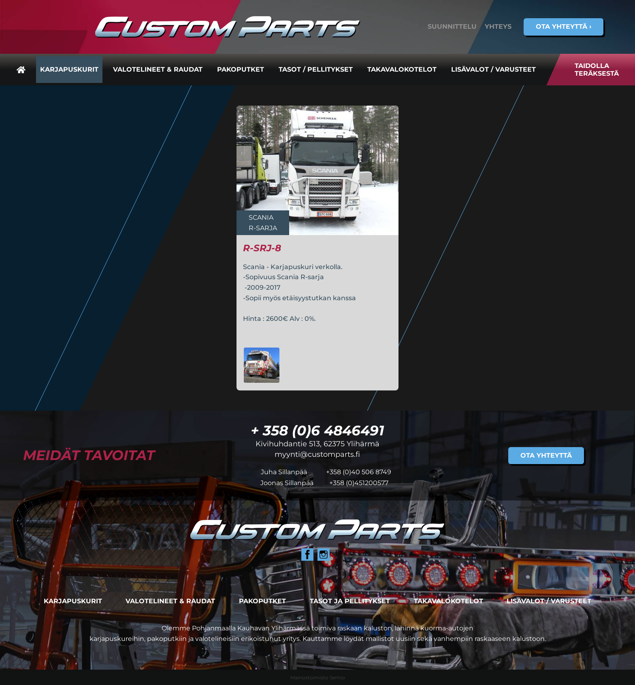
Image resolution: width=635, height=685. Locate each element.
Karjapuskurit (69, 69)
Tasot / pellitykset (316, 69)
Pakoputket (240, 69)
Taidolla (597, 69)
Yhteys (498, 26)
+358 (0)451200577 (358, 483)
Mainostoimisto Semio (317, 677)
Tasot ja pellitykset (350, 601)
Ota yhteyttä (546, 455)
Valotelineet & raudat (157, 69)
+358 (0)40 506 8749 (358, 472)
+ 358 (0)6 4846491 (317, 430)
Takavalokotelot (402, 69)
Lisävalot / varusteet (493, 69)
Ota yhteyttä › (563, 26)
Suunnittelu (452, 26)
